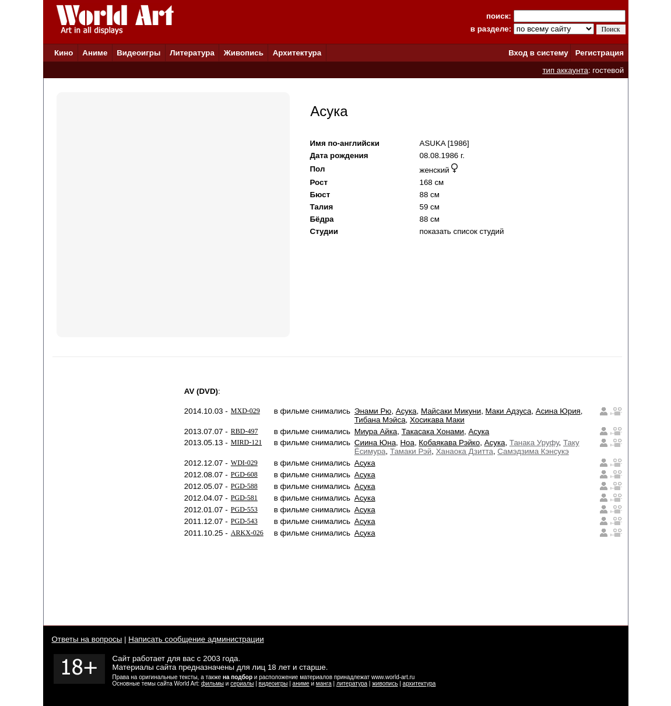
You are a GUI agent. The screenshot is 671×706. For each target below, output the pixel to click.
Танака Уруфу (534, 442)
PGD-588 (244, 486)
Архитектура (297, 52)
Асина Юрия (558, 411)
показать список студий (462, 231)
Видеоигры (138, 52)
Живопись (244, 52)
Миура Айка (375, 431)
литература (351, 683)
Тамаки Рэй (410, 451)
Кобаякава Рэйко (449, 442)
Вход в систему (538, 52)
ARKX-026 (247, 533)
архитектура (419, 683)
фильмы (212, 683)
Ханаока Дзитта (464, 451)
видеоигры (273, 683)
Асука (406, 411)
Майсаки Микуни (451, 411)
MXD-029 (245, 411)
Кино (63, 52)
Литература (192, 52)
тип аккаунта (565, 70)
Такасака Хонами (433, 431)
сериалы (242, 683)
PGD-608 (244, 474)
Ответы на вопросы (87, 639)
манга (324, 683)
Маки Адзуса (509, 411)
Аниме (94, 52)
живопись (385, 683)
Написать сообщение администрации (196, 639)
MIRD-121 (246, 442)
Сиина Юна (375, 442)
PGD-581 (244, 498)
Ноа (407, 442)
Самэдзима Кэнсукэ (533, 451)
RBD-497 (244, 431)
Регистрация (599, 52)
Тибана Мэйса (380, 419)
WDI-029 (244, 463)
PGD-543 (244, 521)
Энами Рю (373, 411)
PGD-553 (244, 509)
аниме (301, 683)
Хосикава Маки (437, 419)
